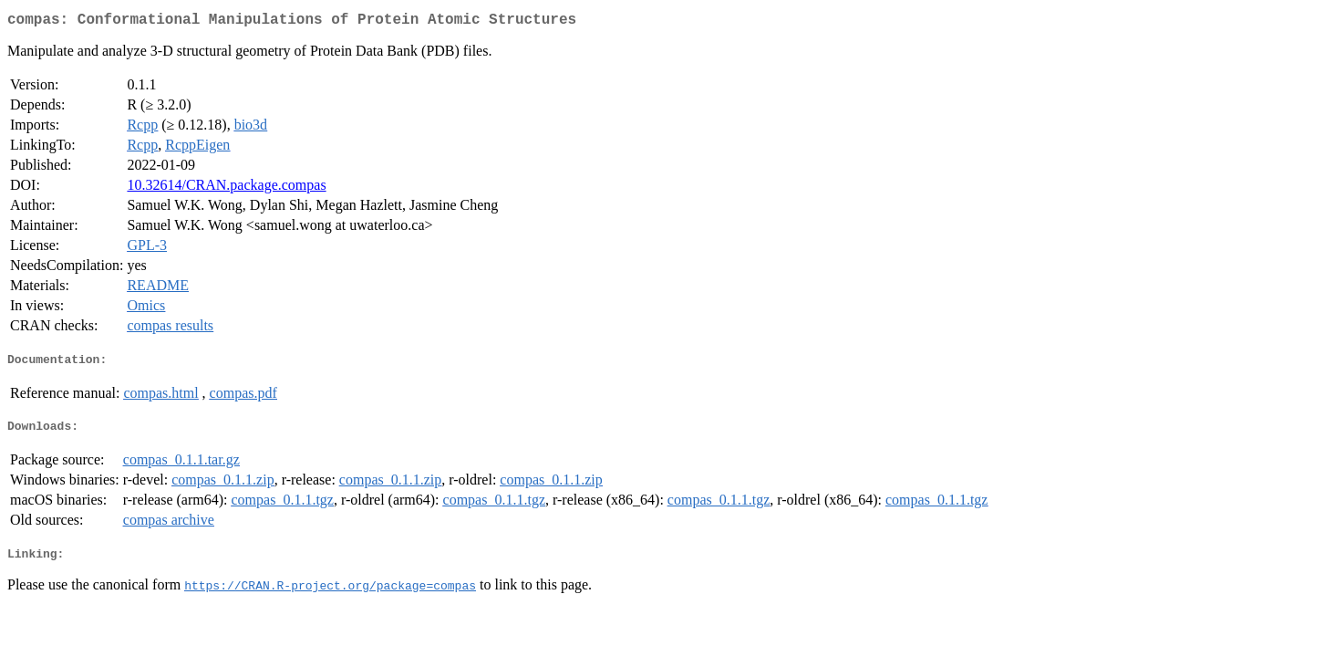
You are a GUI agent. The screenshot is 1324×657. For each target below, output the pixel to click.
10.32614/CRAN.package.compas (226, 188)
